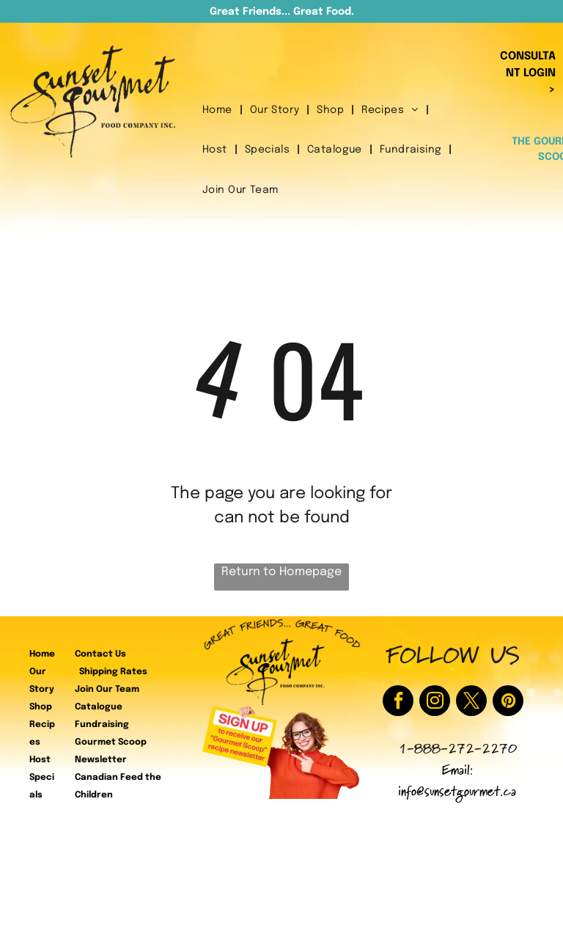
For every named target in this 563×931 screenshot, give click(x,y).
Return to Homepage (281, 572)
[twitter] (471, 702)
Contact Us (100, 654)
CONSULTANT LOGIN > (528, 73)
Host (40, 760)
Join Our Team (107, 689)
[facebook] (398, 702)
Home (42, 654)
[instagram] (434, 702)
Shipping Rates (113, 672)
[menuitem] (219, 110)
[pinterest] (508, 702)
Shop (40, 707)
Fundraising (102, 724)
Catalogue (98, 707)
